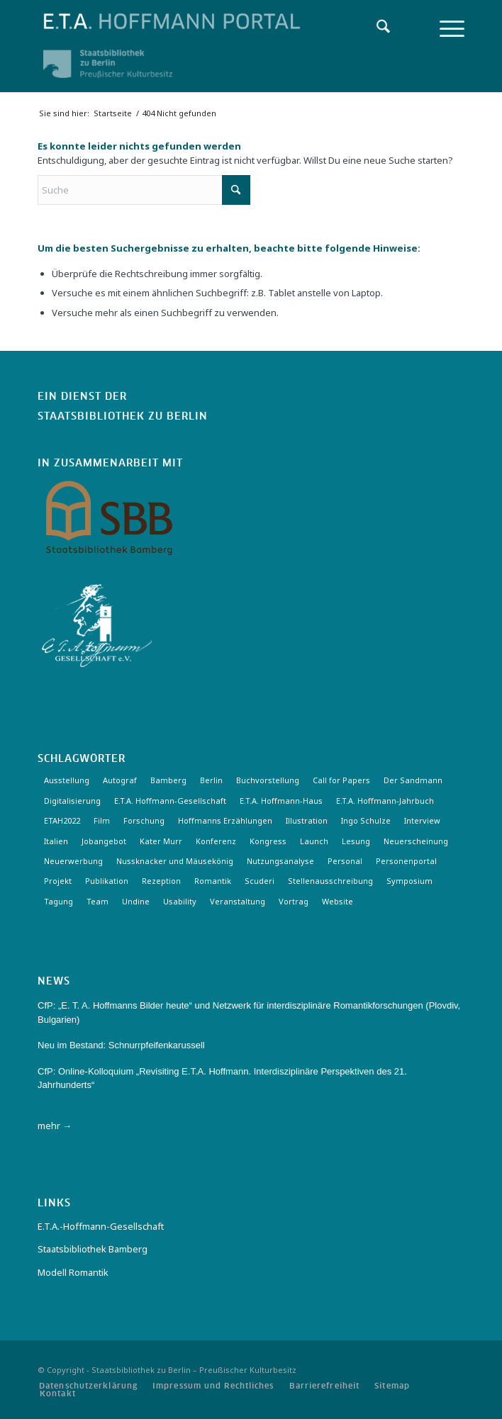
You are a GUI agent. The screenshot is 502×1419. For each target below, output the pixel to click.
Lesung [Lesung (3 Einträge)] (356, 841)
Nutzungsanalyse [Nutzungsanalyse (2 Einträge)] (280, 861)
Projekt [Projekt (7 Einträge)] (58, 880)
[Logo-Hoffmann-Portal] (208, 21)
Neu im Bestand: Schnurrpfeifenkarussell (121, 1045)
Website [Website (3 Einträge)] (337, 901)
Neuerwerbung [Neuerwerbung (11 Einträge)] (73, 861)
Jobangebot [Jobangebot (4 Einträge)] (104, 841)
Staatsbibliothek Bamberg (92, 1249)
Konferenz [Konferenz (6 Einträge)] (216, 841)
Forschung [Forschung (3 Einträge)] (143, 820)
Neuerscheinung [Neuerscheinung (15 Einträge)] (416, 841)
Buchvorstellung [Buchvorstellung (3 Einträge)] (267, 780)
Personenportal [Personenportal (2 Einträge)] (406, 861)
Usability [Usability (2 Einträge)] (179, 901)
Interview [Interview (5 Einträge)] (422, 820)
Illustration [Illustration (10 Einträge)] (307, 820)
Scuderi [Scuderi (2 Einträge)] (259, 880)
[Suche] (376, 28)
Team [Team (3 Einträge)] (97, 901)
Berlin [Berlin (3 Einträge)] (211, 780)
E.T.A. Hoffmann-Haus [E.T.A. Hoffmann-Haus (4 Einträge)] (281, 800)
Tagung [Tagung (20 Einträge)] (58, 901)
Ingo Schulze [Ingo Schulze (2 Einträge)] (366, 820)
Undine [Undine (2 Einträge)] (136, 901)
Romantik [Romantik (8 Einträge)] (212, 880)
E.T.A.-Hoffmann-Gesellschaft (101, 1226)
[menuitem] (376, 28)
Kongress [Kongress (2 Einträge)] (268, 841)
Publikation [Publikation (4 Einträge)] (106, 880)
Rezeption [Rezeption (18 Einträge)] (161, 880)
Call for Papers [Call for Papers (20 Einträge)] (341, 780)
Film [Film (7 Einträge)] (102, 820)
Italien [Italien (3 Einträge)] (56, 841)
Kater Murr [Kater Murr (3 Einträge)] (161, 841)
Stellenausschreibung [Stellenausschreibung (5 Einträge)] (330, 880)
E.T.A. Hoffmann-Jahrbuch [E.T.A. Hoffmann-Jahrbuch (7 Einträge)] (385, 800)
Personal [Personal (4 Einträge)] (345, 861)
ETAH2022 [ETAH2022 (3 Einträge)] (62, 820)
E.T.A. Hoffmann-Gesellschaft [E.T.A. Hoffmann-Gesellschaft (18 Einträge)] (170, 800)
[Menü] (444, 28)
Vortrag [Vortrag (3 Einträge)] (293, 901)
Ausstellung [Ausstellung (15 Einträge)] (66, 780)
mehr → (55, 1125)
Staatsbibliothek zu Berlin (123, 417)
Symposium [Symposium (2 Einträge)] (409, 880)
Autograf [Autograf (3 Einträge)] (120, 780)
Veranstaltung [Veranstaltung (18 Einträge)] (237, 901)
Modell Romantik (73, 1272)
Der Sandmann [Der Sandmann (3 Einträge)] (413, 780)
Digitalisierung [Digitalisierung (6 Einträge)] (72, 800)
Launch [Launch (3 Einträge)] (314, 841)
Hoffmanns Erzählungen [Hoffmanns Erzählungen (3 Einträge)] (225, 820)
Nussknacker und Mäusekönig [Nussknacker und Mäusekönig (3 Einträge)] (174, 861)
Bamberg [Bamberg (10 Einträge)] (168, 780)
